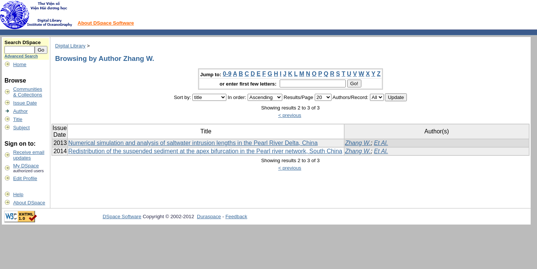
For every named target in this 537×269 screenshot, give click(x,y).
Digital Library (70, 46)
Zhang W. (358, 143)
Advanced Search (21, 56)
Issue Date (25, 103)
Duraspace (209, 216)
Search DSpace (22, 42)
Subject (21, 127)
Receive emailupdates (28, 155)
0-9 (227, 74)
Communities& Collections (27, 92)
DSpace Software (122, 216)
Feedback (236, 216)
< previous (289, 115)
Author (20, 111)
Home (19, 64)
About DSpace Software (106, 23)
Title (17, 119)
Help (18, 194)
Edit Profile (25, 178)
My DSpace (26, 165)
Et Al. (381, 143)
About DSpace (29, 202)
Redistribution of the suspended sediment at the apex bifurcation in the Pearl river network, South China (205, 151)
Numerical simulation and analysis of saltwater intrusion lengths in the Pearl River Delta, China (193, 143)
